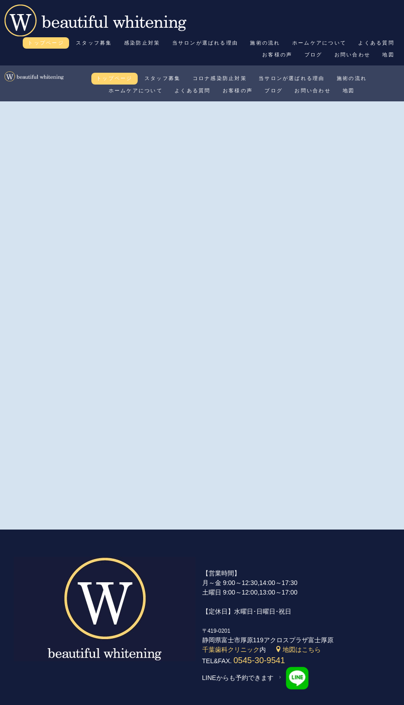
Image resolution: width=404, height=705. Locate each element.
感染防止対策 (142, 42)
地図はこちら (298, 613)
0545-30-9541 (259, 624)
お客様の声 (277, 54)
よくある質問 (376, 42)
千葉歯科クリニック (230, 613)
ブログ (313, 54)
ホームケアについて (319, 42)
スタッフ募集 (94, 42)
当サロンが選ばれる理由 (205, 42)
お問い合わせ (352, 54)
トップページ (46, 42)
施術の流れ (265, 42)
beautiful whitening (190, 693)
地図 (388, 54)
